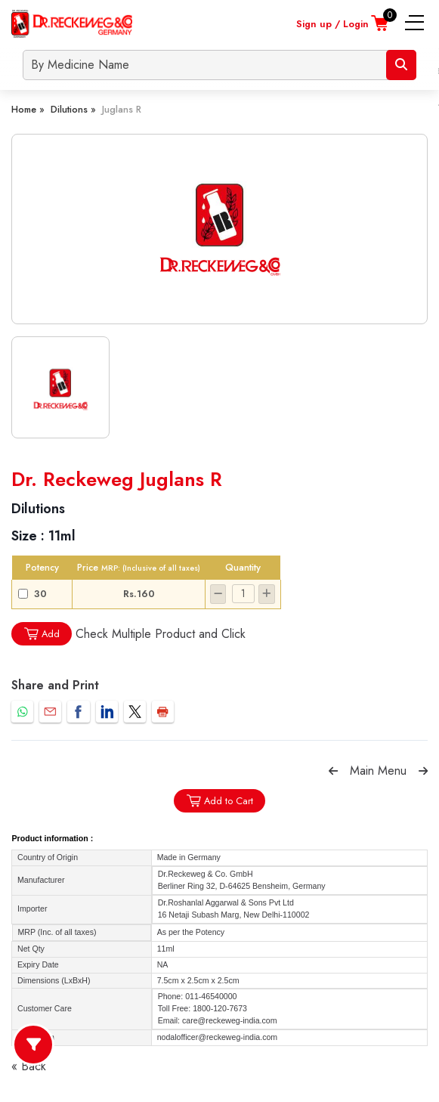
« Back (28, 1066)
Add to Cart (219, 801)
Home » (28, 109)
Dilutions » (73, 109)
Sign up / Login (332, 24)
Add (41, 634)
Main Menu (378, 770)
